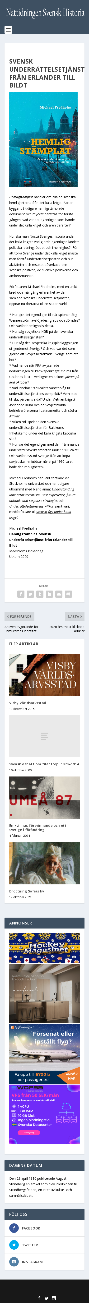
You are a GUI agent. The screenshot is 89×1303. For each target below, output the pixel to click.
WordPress (44, 1291)
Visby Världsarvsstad (27, 703)
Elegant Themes (43, 1286)
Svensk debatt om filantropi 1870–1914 (44, 764)
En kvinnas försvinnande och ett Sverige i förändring (38, 827)
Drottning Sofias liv (26, 891)
